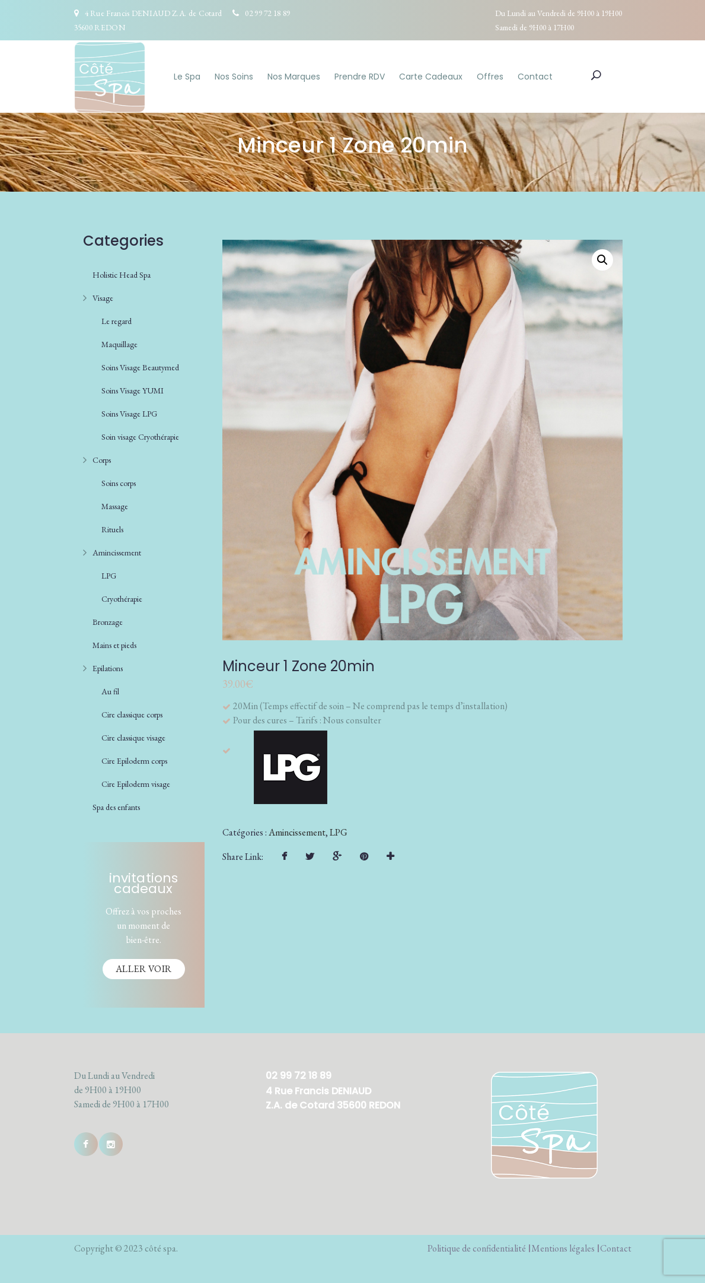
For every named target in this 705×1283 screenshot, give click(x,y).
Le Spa (187, 76)
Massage (114, 506)
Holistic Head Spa (121, 274)
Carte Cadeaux (430, 76)
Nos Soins (234, 76)
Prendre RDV (359, 76)
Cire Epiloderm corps (134, 760)
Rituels (112, 529)
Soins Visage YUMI (132, 390)
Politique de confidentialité (477, 1248)
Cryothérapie (121, 598)
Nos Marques (293, 76)
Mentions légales (563, 1248)
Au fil (110, 691)
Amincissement (116, 552)
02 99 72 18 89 (267, 13)
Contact (535, 76)
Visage (102, 298)
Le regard (116, 321)
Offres (490, 76)
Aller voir (144, 969)
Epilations (107, 668)
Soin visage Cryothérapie (140, 436)
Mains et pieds (114, 645)
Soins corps (118, 483)
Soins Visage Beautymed (140, 367)
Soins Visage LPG (129, 413)
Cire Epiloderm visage (135, 784)
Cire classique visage (133, 737)
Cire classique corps (131, 714)
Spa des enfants (116, 807)
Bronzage (107, 622)
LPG (108, 575)
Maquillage (119, 344)
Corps (101, 460)
